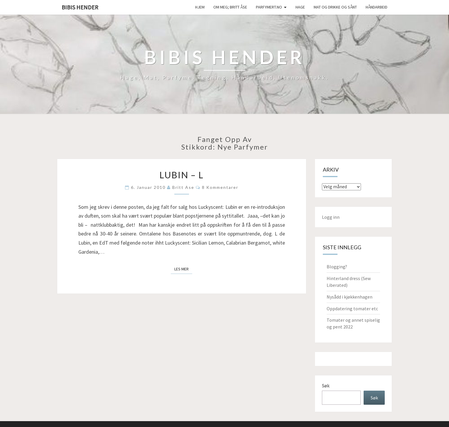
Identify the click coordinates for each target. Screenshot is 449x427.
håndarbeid (376, 7)
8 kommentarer (220, 187)
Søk (325, 386)
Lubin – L (181, 175)
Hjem (200, 7)
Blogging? (337, 267)
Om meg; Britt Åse (230, 7)
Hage (300, 7)
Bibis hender (80, 7)
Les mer (183, 269)
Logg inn (331, 217)
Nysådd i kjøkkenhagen (349, 297)
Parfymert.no (269, 7)
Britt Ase (183, 187)
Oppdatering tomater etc (352, 308)
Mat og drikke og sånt (335, 7)
